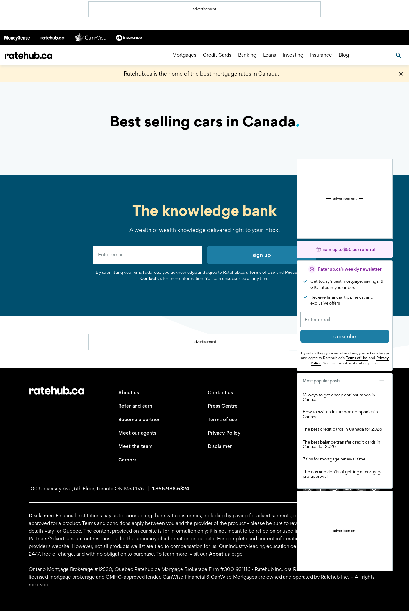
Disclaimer (220, 446)
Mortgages (184, 55)
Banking (247, 55)
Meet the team (135, 446)
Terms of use (222, 419)
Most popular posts (345, 381)
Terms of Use (356, 358)
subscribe (344, 336)
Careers (127, 460)
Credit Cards (217, 55)
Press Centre (223, 406)
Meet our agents (137, 433)
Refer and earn (135, 406)
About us (128, 392)
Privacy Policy (224, 433)
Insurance (321, 55)
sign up (261, 254)
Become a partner (139, 419)
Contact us (151, 278)
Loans (269, 55)
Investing (293, 55)
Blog (344, 55)
